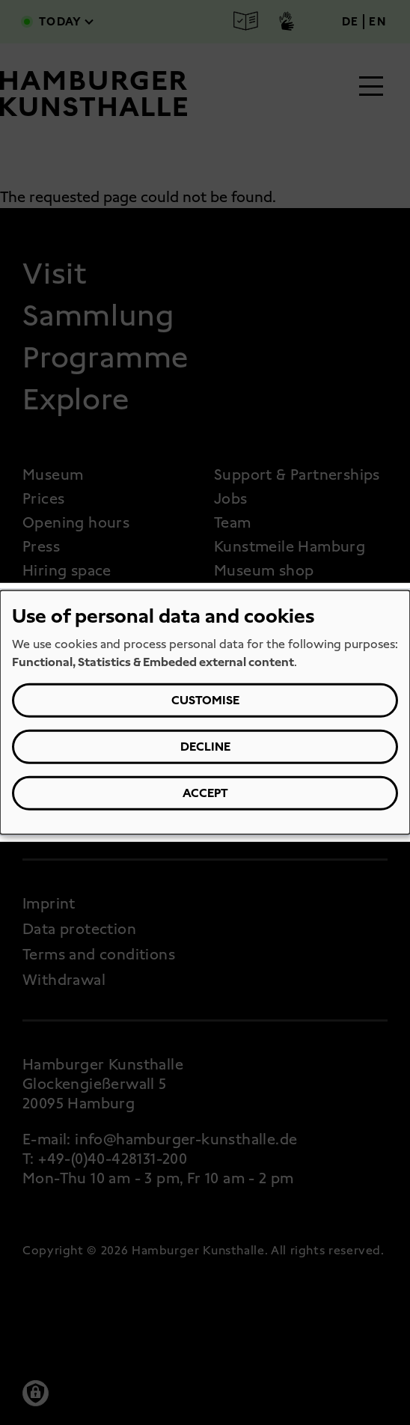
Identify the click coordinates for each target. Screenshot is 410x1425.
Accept (205, 793)
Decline (205, 746)
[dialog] (205, 712)
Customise (205, 700)
